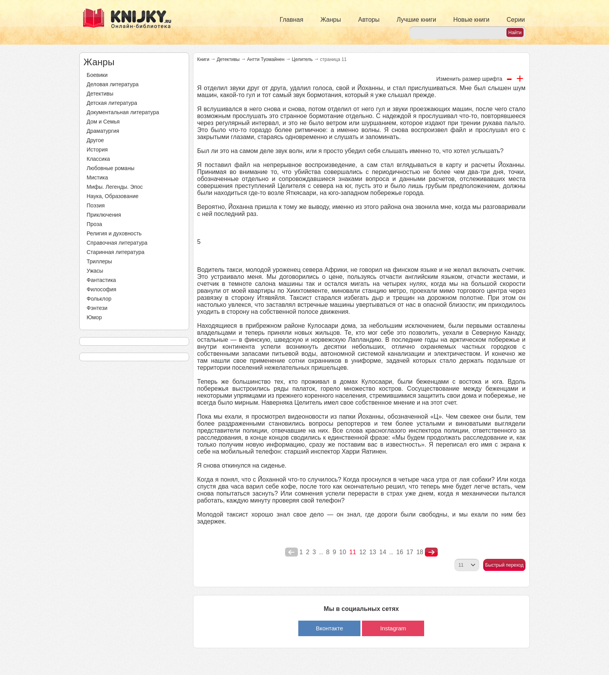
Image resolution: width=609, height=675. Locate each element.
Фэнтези (97, 308)
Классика (98, 159)
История (97, 149)
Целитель (302, 59)
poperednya (291, 552)
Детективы (100, 93)
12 (362, 552)
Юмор (94, 317)
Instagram (393, 628)
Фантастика (101, 280)
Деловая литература (113, 84)
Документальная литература (123, 112)
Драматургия (103, 131)
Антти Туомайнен (265, 59)
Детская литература (112, 103)
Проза (94, 224)
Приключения (104, 215)
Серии (515, 19)
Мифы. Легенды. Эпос (115, 187)
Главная (291, 19)
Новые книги (471, 19)
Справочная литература (117, 243)
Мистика (97, 177)
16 (399, 552)
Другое (95, 140)
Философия (101, 289)
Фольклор (99, 299)
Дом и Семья (103, 121)
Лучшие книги (416, 19)
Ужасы (95, 271)
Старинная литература (115, 252)
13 (372, 552)
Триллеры (99, 261)
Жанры (330, 19)
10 (342, 552)
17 (409, 552)
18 (419, 552)
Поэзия (96, 205)
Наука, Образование (113, 196)
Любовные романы (110, 168)
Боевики (97, 75)
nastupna (431, 552)
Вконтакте (329, 628)
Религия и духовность (114, 233)
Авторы (368, 19)
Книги (203, 59)
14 (382, 552)
